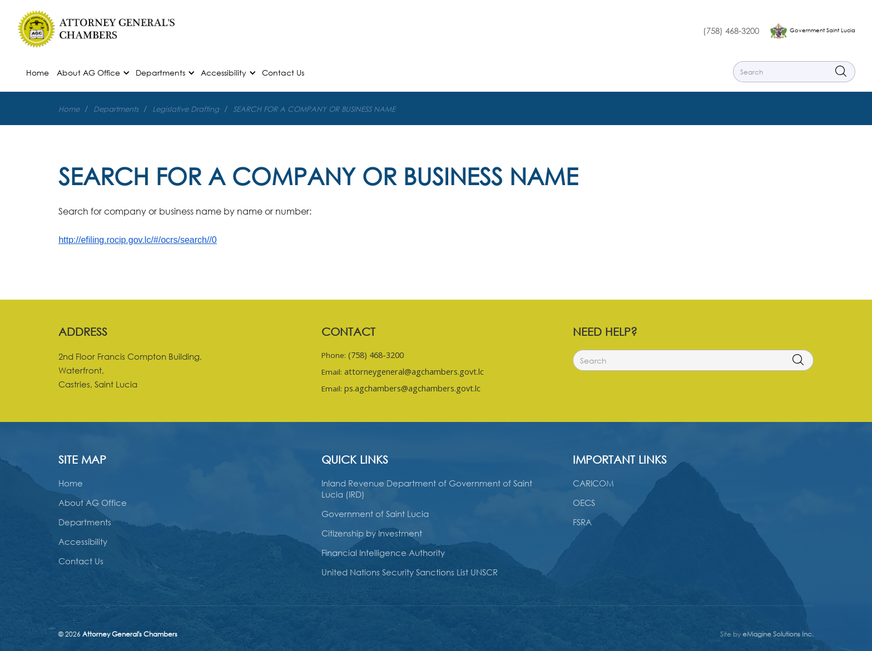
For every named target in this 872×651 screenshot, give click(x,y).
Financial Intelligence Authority (383, 552)
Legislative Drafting (185, 109)
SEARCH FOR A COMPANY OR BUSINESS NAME (314, 109)
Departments (115, 109)
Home (37, 72)
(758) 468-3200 (731, 30)
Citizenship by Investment (371, 533)
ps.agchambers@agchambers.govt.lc (412, 388)
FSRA (582, 522)
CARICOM (593, 483)
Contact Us (283, 72)
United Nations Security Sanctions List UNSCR (409, 572)
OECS (584, 502)
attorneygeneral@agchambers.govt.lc (414, 371)
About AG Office (92, 502)
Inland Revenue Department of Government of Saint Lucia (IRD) (426, 489)
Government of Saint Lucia (375, 513)
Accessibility (82, 541)
